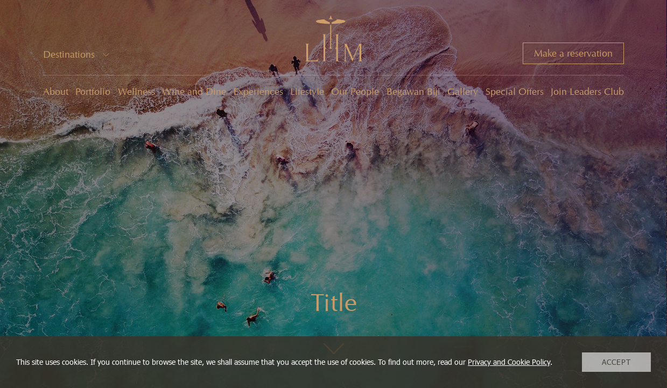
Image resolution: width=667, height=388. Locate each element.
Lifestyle (307, 91)
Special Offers (515, 91)
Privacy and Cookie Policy (509, 361)
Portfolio (92, 91)
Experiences (258, 91)
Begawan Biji (413, 91)
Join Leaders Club (587, 91)
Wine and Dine (194, 91)
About (55, 91)
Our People (355, 91)
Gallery (462, 91)
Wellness (136, 91)
